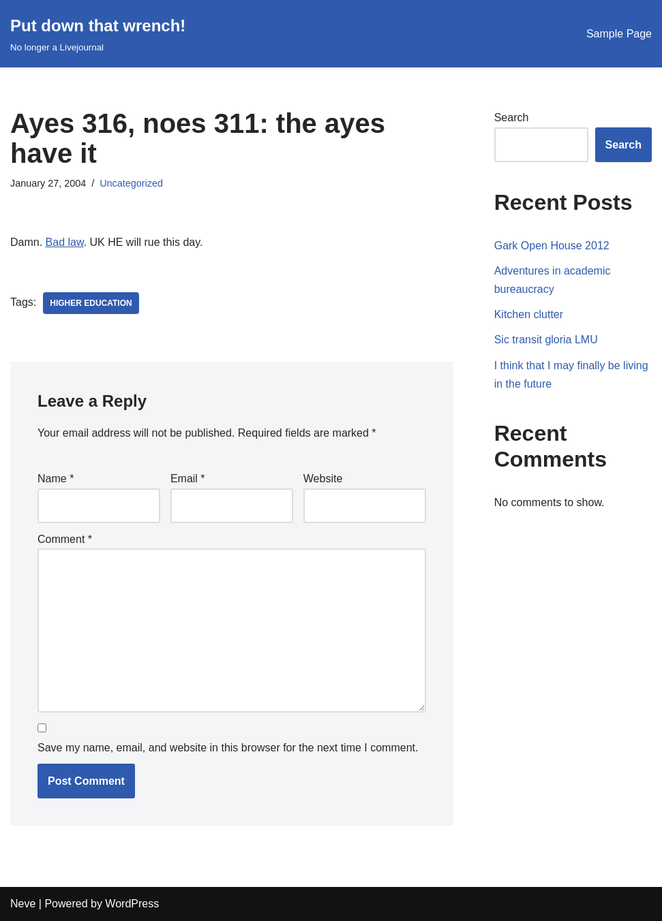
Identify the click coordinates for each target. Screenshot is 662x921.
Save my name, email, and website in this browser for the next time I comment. (227, 747)
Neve (22, 903)
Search (511, 117)
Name (55, 478)
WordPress (132, 903)
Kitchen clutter (528, 314)
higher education (91, 303)
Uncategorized (131, 183)
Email (187, 478)
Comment (64, 539)
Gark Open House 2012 (552, 245)
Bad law (65, 242)
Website (323, 478)
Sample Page (619, 34)
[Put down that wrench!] (97, 33)
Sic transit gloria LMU (546, 339)
